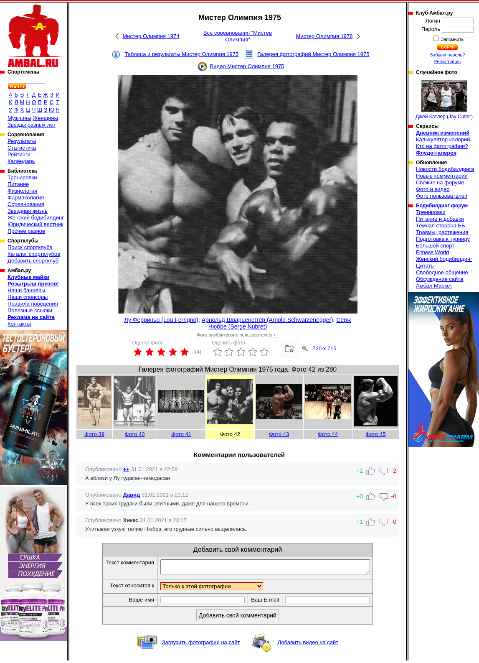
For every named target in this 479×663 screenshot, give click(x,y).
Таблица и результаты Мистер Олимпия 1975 (181, 54)
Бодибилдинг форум (442, 206)
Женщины (45, 118)
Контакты (19, 324)
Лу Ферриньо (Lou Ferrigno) (161, 319)
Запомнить (452, 39)
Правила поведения (33, 304)
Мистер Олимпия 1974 (150, 36)
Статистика (22, 148)
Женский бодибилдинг (36, 217)
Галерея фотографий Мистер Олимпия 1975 (313, 54)
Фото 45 (376, 434)
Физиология (22, 191)
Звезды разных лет (32, 125)
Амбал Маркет (434, 286)
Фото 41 (181, 434)
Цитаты (425, 266)
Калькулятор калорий (443, 139)
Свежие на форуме (440, 182)
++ (276, 334)
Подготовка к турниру (443, 239)
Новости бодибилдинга (445, 169)
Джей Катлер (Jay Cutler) (444, 100)
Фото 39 (94, 434)
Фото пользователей (441, 196)
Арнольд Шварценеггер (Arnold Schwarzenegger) (267, 319)
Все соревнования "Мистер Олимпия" (237, 36)
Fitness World (432, 252)
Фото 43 (279, 434)
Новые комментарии (442, 176)
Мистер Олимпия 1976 (324, 36)
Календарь (21, 161)
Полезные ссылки (30, 310)
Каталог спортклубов (34, 254)
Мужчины (19, 118)
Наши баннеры (26, 290)
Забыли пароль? (447, 54)
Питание (18, 184)
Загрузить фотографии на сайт (201, 645)
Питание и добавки (440, 219)
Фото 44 (328, 434)
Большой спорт (435, 245)
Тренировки (22, 177)
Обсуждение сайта (439, 279)
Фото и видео (433, 189)
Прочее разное (26, 231)
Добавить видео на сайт (307, 645)
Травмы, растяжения (442, 232)
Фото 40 (135, 434)
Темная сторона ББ (440, 225)
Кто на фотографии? (442, 146)
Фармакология (26, 197)
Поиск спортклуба (30, 247)
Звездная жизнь (28, 211)
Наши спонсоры (28, 297)
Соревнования (26, 204)
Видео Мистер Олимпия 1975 (247, 66)
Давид (131, 495)
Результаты (22, 141)
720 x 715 (324, 348)
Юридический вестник (35, 224)
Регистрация (447, 61)
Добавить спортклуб (33, 261)
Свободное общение (442, 272)
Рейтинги (19, 154)
